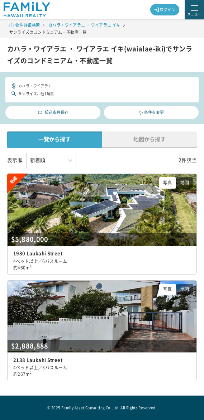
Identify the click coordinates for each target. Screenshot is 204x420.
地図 (184, 182)
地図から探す (149, 139)
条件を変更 (151, 112)
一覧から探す (54, 139)
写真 (167, 182)
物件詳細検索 (24, 25)
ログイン (165, 10)
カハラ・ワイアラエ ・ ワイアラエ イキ (84, 25)
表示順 (15, 160)
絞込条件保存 (52, 112)
